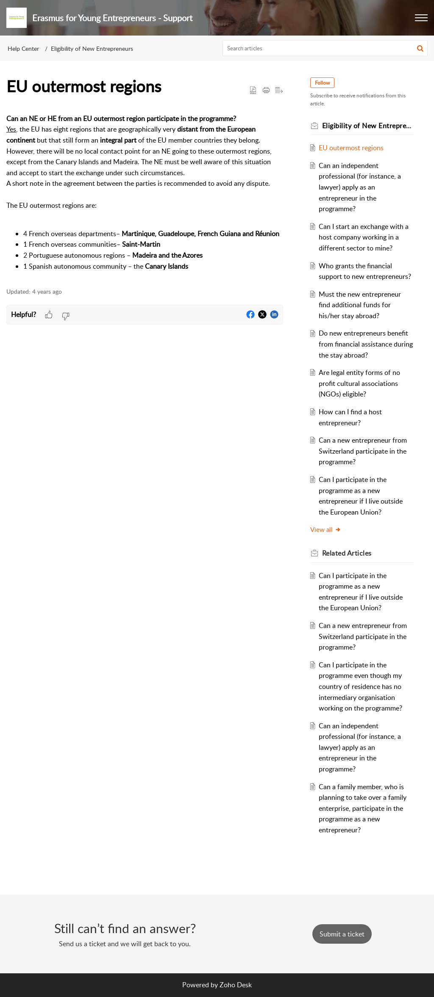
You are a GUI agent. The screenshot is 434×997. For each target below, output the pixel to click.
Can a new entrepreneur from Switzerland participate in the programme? (363, 450)
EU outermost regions (351, 147)
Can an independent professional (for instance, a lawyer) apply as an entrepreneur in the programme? (360, 187)
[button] (421, 18)
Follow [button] (322, 82)
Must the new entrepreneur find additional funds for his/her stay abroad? (360, 304)
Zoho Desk (236, 984)
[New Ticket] (342, 934)
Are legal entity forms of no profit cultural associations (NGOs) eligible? (359, 383)
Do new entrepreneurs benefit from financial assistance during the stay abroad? (366, 343)
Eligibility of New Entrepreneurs (92, 48)
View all (325, 529)
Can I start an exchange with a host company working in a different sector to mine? (364, 237)
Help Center (23, 48)
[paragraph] (144, 192)
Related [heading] (347, 553)
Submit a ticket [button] (342, 934)
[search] (325, 48)
